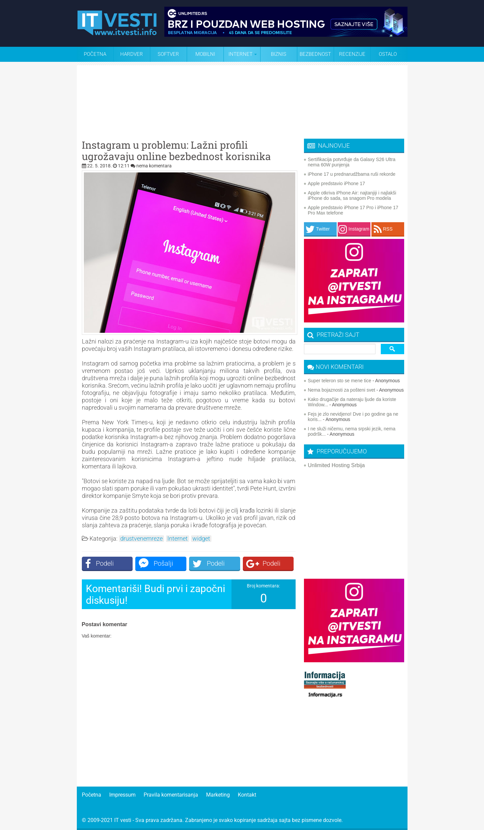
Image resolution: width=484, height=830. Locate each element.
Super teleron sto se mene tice (339, 380)
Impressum (122, 795)
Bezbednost (315, 54)
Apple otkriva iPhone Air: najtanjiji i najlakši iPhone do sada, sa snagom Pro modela (352, 195)
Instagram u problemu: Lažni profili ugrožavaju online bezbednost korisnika (176, 150)
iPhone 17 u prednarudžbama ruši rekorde (351, 174)
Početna (95, 54)
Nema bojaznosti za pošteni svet (341, 390)
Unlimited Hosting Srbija (336, 465)
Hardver (131, 54)
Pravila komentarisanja (171, 795)
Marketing (218, 795)
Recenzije (352, 54)
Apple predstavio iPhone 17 (336, 183)
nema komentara (154, 165)
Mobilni (205, 54)
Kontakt (247, 795)
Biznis (278, 54)
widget (201, 538)
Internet (177, 538)
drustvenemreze (141, 538)
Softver (168, 54)
